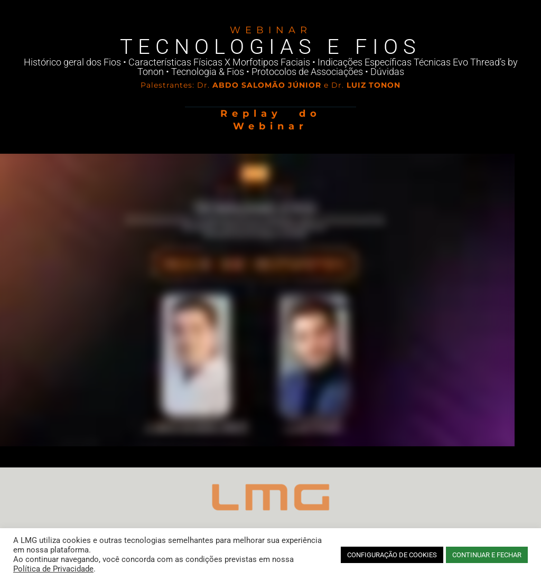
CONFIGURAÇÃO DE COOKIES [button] (392, 555)
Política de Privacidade (53, 569)
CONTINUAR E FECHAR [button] (486, 555)
